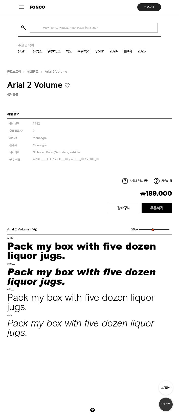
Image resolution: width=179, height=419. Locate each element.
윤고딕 (23, 51)
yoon (100, 51)
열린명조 (54, 51)
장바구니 (123, 208)
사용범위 (167, 181)
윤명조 (37, 51)
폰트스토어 (14, 72)
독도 (69, 51)
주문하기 (156, 208)
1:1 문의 (165, 404)
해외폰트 (32, 72)
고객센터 (165, 387)
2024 (113, 51)
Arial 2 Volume (56, 72)
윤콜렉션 (84, 51)
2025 (142, 51)
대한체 (127, 51)
